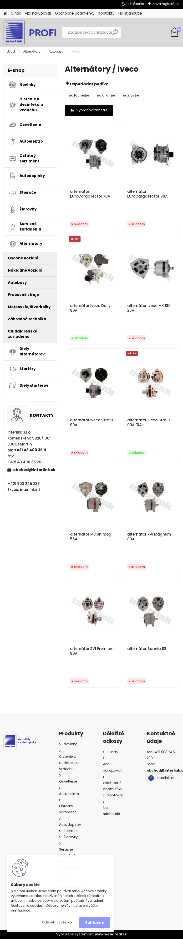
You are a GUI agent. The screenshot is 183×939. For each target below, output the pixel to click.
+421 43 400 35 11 (30, 450)
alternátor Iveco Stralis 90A (91, 422)
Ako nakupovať (38, 13)
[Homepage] (5, 13)
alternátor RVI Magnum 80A (149, 537)
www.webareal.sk (111, 934)
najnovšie (131, 95)
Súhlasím (94, 922)
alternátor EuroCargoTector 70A (90, 194)
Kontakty (106, 13)
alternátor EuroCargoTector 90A (147, 194)
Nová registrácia (165, 3)
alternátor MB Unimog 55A (90, 537)
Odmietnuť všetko (57, 922)
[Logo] (36, 32)
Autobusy (56, 51)
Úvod (11, 51)
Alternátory (31, 51)
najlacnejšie (79, 95)
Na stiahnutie (130, 13)
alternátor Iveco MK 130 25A (149, 308)
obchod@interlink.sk (33, 469)
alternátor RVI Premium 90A (92, 651)
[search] (115, 34)
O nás (16, 13)
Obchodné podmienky (75, 13)
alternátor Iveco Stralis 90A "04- (149, 422)
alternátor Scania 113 (146, 648)
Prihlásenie (135, 3)
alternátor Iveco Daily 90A (90, 308)
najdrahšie (106, 95)
